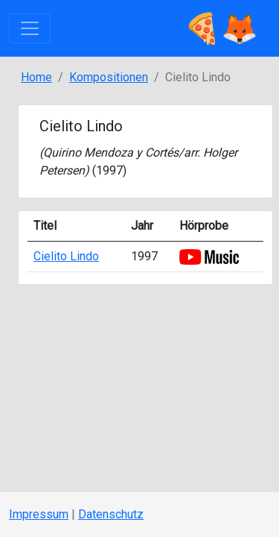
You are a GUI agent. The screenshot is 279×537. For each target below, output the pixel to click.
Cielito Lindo (66, 256)
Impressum (38, 514)
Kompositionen (108, 77)
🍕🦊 (221, 28)
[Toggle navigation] (30, 28)
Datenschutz (111, 514)
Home (36, 77)
